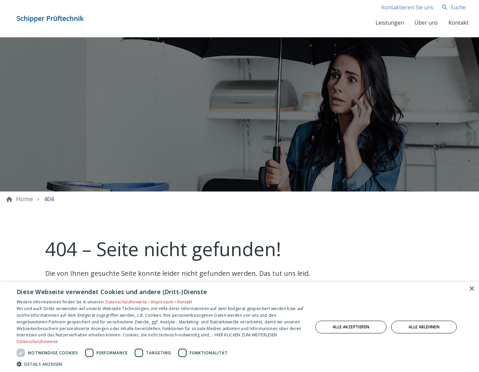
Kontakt (184, 302)
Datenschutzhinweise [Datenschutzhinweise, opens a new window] (37, 341)
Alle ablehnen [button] (423, 327)
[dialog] (239, 327)
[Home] (24, 199)
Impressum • (164, 302)
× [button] (471, 288)
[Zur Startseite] (50, 18)
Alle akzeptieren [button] (351, 327)
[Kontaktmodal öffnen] (402, 7)
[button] (160, 364)
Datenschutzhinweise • (128, 302)
